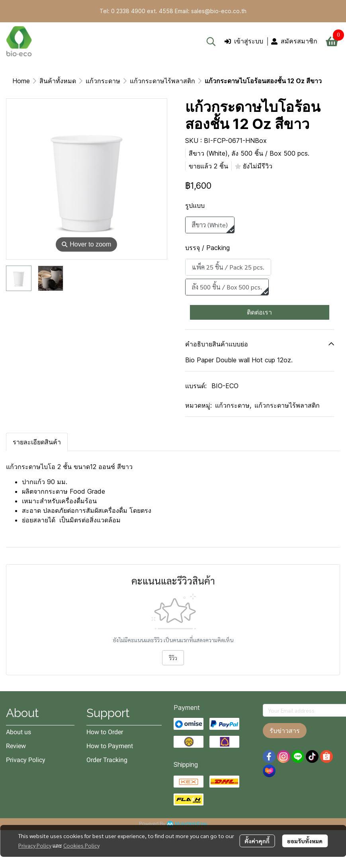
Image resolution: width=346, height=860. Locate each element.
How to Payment (109, 746)
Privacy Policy (34, 845)
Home (21, 81)
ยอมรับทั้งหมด (305, 840)
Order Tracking (106, 760)
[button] (211, 41)
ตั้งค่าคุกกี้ (257, 840)
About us (18, 732)
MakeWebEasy (191, 824)
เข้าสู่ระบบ (244, 41)
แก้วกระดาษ (103, 81)
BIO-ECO (224, 386)
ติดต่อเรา (259, 312)
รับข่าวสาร (285, 731)
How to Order (104, 732)
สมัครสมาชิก (294, 41)
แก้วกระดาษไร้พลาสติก (162, 81)
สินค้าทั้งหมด (57, 81)
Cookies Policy (81, 845)
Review (16, 746)
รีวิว (173, 657)
